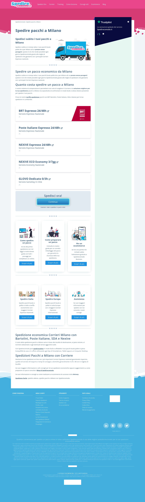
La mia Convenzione (42, 417)
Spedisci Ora (41, 4)
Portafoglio (39, 424)
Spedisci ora (62, 403)
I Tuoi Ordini (39, 398)
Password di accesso (42, 407)
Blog (104, 4)
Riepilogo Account (41, 403)
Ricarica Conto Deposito (43, 412)
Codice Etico (86, 405)
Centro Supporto (64, 398)
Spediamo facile (21, 378)
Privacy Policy (86, 400)
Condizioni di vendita (88, 398)
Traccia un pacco (64, 400)
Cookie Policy (86, 403)
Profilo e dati (39, 405)
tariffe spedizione (32, 97)
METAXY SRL (71, 473)
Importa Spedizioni (41, 400)
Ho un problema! (64, 405)
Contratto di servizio (42, 410)
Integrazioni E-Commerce (43, 422)
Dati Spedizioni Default (42, 419)
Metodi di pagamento (88, 410)
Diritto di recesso (87, 407)
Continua (53, 201)
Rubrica (38, 415)
